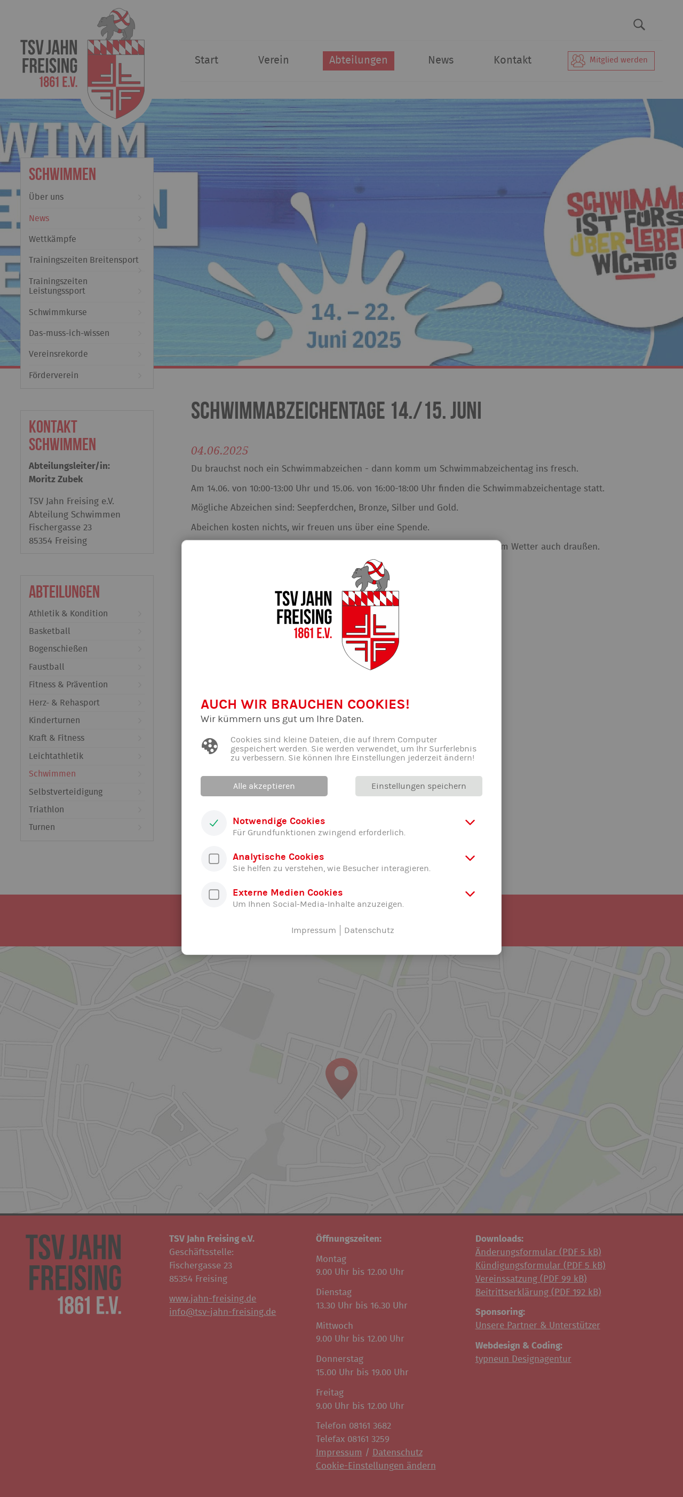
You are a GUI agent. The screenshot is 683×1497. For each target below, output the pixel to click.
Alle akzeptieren (264, 786)
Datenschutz (369, 930)
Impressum (313, 930)
